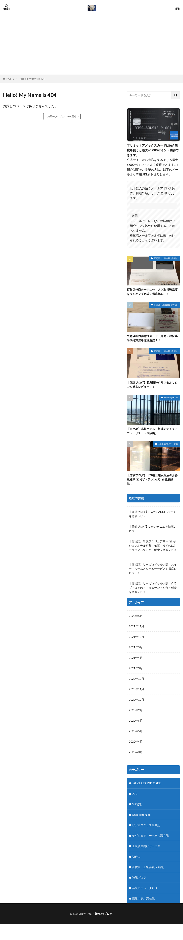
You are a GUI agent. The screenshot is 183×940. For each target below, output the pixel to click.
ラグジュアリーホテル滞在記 (150, 784)
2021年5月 (136, 596)
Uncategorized (171, 397)
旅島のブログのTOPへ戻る (62, 116)
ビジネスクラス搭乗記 (146, 774)
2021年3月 (136, 617)
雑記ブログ (139, 826)
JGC (135, 742)
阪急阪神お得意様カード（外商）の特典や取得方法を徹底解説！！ (152, 338)
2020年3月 (136, 700)
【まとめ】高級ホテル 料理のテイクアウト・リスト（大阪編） (152, 431)
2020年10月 (136, 648)
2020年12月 (136, 627)
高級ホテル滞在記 (143, 847)
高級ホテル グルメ (144, 836)
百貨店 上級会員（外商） (166, 258)
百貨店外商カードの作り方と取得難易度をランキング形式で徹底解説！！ (152, 292)
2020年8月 (136, 669)
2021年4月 (136, 606)
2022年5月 (136, 564)
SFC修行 (137, 753)
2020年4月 (136, 690)
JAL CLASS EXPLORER (146, 732)
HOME (10, 78)
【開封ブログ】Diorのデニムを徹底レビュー (152, 528)
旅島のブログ (104, 929)
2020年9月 (136, 659)
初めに (136, 805)
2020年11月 (136, 638)
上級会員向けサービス (168, 444)
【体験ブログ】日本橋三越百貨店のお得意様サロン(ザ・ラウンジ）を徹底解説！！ (152, 479)
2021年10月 (136, 585)
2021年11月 (136, 575)
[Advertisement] (91, 42)
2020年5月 (136, 680)
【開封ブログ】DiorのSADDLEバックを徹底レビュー (152, 514)
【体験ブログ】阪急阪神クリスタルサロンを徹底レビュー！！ (152, 384)
